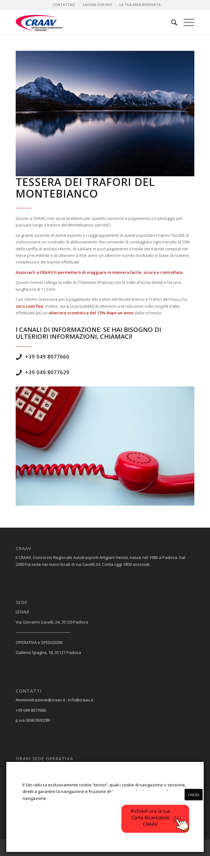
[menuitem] (64, 4)
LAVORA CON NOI (97, 4)
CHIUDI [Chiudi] (193, 794)
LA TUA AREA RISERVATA (139, 4)
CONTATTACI (64, 4)
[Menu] (185, 22)
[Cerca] (171, 22)
